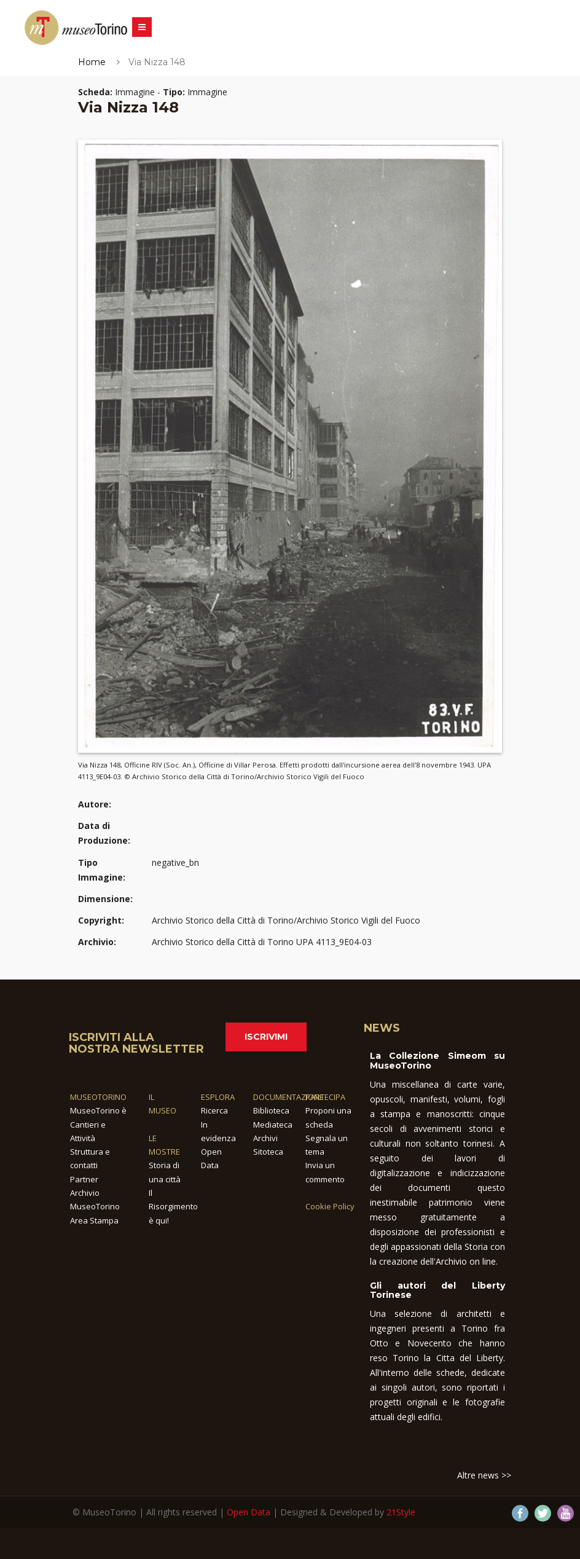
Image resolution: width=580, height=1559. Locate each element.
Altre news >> (484, 1475)
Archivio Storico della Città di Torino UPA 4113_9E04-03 (262, 942)
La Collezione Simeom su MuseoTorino (437, 1060)
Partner (84, 1179)
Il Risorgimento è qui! (173, 1206)
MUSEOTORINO (98, 1096)
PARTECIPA (325, 1096)
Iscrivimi (266, 1036)
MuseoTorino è (98, 1110)
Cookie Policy (330, 1206)
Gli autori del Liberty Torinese (437, 1290)
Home (92, 62)
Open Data (248, 1512)
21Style (400, 1512)
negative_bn (175, 862)
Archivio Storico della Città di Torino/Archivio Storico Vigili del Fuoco (286, 920)
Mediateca (272, 1124)
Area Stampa (94, 1220)
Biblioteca (271, 1110)
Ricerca (214, 1110)
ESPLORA (218, 1096)
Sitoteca (268, 1151)
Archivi (265, 1138)
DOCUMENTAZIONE (288, 1096)
